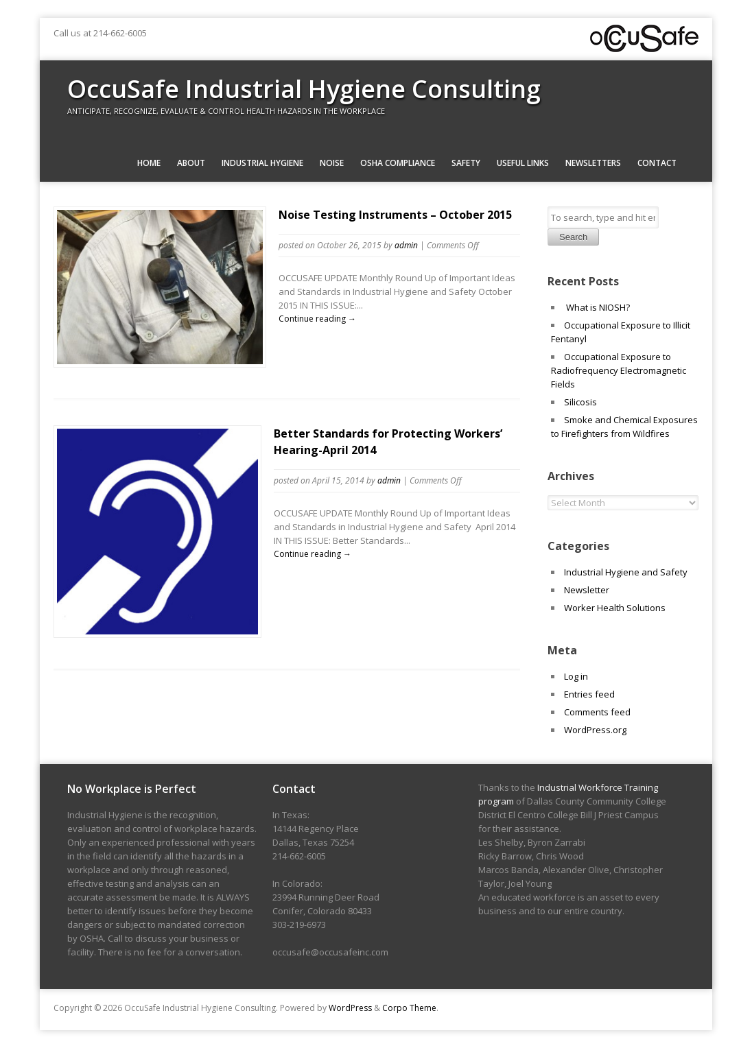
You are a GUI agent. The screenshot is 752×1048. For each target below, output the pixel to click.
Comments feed (597, 712)
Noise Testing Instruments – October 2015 (395, 214)
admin (406, 245)
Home (149, 163)
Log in (576, 676)
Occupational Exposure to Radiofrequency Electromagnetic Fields (618, 370)
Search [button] (573, 237)
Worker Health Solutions (615, 608)
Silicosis (580, 402)
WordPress (350, 1008)
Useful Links (523, 163)
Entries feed (589, 694)
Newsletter (586, 590)
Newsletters (593, 163)
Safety (465, 163)
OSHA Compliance (397, 163)
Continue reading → (317, 318)
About (191, 163)
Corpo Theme (409, 1008)
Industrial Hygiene (262, 163)
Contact (657, 163)
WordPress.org (595, 730)
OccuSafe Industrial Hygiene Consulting (304, 89)
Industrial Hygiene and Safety (626, 572)
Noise (332, 163)
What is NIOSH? (597, 307)
